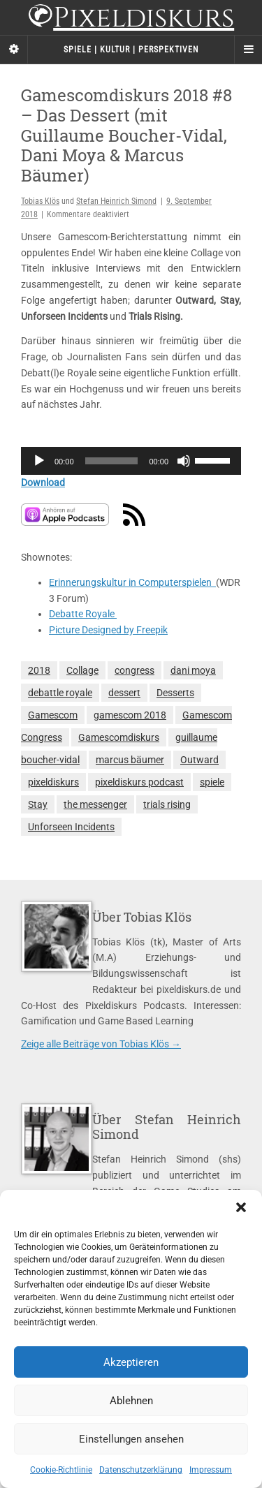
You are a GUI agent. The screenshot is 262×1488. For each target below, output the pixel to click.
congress (134, 670)
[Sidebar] (14, 50)
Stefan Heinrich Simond (116, 201)
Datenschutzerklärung (140, 1470)
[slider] (111, 460)
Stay (38, 804)
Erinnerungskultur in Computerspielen (132, 582)
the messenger (95, 804)
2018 (39, 670)
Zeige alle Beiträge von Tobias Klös (101, 1043)
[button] (241, 1207)
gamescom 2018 (130, 715)
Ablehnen (131, 1400)
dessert (124, 692)
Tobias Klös (40, 201)
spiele (212, 782)
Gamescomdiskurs (118, 737)
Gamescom (53, 715)
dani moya (193, 670)
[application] (131, 461)
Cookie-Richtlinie (61, 1470)
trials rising (167, 804)
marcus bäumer (130, 759)
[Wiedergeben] (39, 461)
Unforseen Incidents (71, 826)
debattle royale (60, 692)
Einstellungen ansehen (131, 1439)
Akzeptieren (131, 1362)
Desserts (175, 692)
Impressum (210, 1470)
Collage (82, 670)
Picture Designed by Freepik (108, 629)
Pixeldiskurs (131, 19)
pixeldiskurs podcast (139, 782)
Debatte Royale (83, 613)
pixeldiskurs (53, 782)
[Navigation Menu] (248, 50)
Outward (199, 759)
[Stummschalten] (184, 461)
